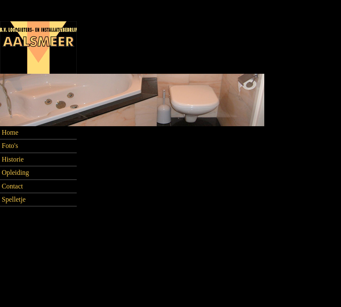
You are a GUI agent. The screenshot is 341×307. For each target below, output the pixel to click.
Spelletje (14, 199)
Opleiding (15, 172)
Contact (12, 186)
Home (10, 132)
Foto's (10, 145)
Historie (13, 159)
